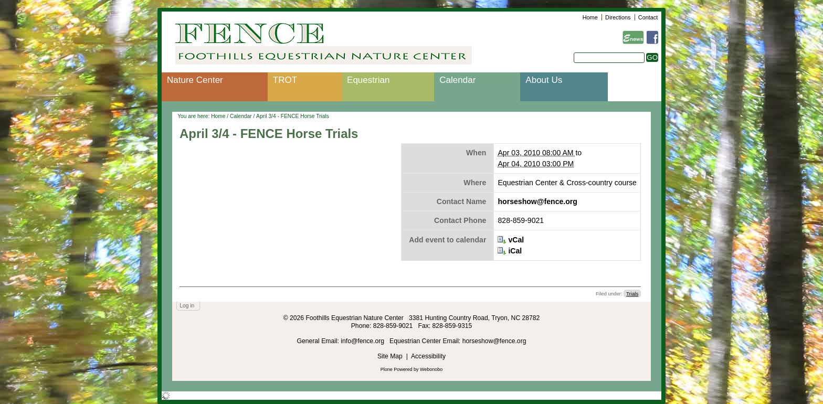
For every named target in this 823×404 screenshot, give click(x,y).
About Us (543, 80)
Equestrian (368, 80)
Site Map (390, 356)
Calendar (457, 80)
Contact (648, 17)
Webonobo (431, 369)
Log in (187, 306)
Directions (617, 17)
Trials (632, 293)
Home (590, 17)
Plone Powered (397, 369)
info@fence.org (363, 341)
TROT (285, 80)
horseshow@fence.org (537, 201)
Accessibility (428, 356)
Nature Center (195, 80)
